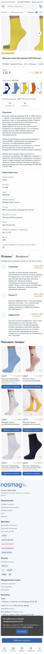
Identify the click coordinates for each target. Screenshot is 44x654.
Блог (3, 513)
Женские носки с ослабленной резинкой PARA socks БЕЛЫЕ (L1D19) (10, 423)
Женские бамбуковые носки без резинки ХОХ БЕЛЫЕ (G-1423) (10, 467)
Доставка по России (9, 525)
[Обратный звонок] (40, 6)
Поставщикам (6, 587)
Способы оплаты (7, 562)
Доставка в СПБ (7, 531)
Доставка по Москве (9, 528)
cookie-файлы (27, 627)
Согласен (22, 631)
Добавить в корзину (11, 387)
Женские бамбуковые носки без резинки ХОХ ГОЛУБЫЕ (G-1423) (10, 380)
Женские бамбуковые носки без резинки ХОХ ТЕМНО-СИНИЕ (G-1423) (32, 467)
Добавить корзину (22, 640)
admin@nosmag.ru (8, 609)
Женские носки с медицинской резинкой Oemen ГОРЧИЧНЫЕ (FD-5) (32, 423)
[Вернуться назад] (3, 6)
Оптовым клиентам (8, 584)
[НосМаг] (22, 485)
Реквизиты (5, 590)
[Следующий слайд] (39, 33)
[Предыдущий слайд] (4, 33)
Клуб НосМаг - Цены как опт (30, 2)
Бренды (4, 516)
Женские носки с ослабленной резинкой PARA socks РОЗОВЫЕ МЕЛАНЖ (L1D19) (31, 380)
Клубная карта (6, 510)
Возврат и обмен (7, 504)
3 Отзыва (30, 64)
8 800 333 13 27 (7, 605)
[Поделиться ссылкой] (36, 12)
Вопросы (22, 256)
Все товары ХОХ (7, 53)
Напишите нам (17, 612)
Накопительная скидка (10, 507)
